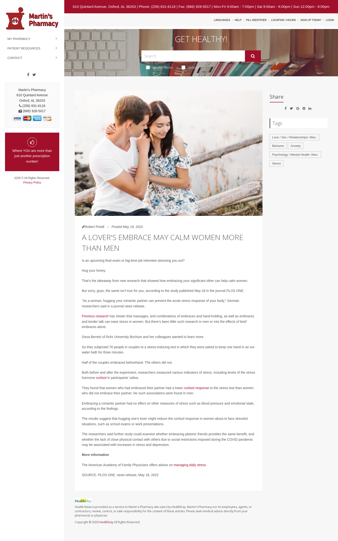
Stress (276, 163)
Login (330, 20)
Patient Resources (23, 48)
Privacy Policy (32, 182)
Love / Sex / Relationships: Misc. (294, 137)
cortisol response (196, 388)
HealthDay (106, 522)
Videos (190, 67)
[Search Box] (193, 56)
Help (238, 20)
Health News (159, 67)
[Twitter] (34, 75)
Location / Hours (283, 20)
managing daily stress (190, 465)
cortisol (101, 378)
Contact (14, 58)
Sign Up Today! (310, 20)
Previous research (95, 316)
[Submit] (253, 56)
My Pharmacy (18, 39)
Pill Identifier (256, 20)
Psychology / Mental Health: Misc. (295, 154)
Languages (222, 20)
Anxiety (295, 146)
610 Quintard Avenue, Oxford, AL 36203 (104, 7)
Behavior (278, 146)
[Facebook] (28, 75)
